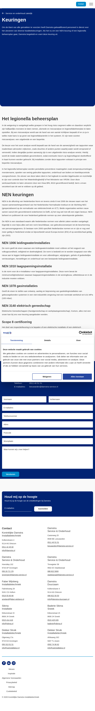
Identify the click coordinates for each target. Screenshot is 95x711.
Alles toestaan (77, 377)
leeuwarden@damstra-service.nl (43, 387)
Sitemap (11, 687)
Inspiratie (11, 674)
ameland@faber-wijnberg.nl (13, 599)
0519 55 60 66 (8, 596)
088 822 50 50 (53, 596)
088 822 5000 (53, 571)
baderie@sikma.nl (55, 624)
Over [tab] (78, 340)
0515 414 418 (7, 620)
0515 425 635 (53, 620)
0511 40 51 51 (35, 383)
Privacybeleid (11, 682)
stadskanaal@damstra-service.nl (61, 575)
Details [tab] (47, 340)
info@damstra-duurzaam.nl (58, 599)
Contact (81, 4)
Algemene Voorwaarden (11, 678)
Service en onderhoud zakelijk (17, 13)
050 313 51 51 (8, 644)
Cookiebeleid (11, 691)
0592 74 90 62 (53, 644)
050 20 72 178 (8, 571)
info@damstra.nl (8, 550)
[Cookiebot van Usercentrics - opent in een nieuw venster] (80, 333)
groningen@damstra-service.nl (14, 575)
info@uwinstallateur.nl (10, 648)
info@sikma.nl (7, 624)
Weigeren (47, 377)
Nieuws (12, 669)
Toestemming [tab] (16, 340)
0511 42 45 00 (8, 547)
